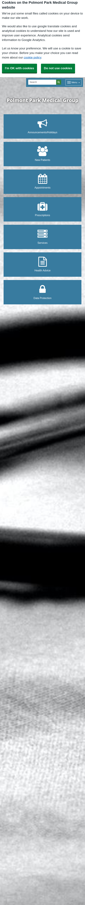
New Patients (42, 153)
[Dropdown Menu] (73, 82)
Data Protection (43, 292)
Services (42, 236)
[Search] (42, 82)
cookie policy (32, 57)
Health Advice (42, 264)
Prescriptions (42, 209)
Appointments (43, 181)
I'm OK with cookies (19, 68)
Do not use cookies (58, 68)
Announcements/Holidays (42, 126)
